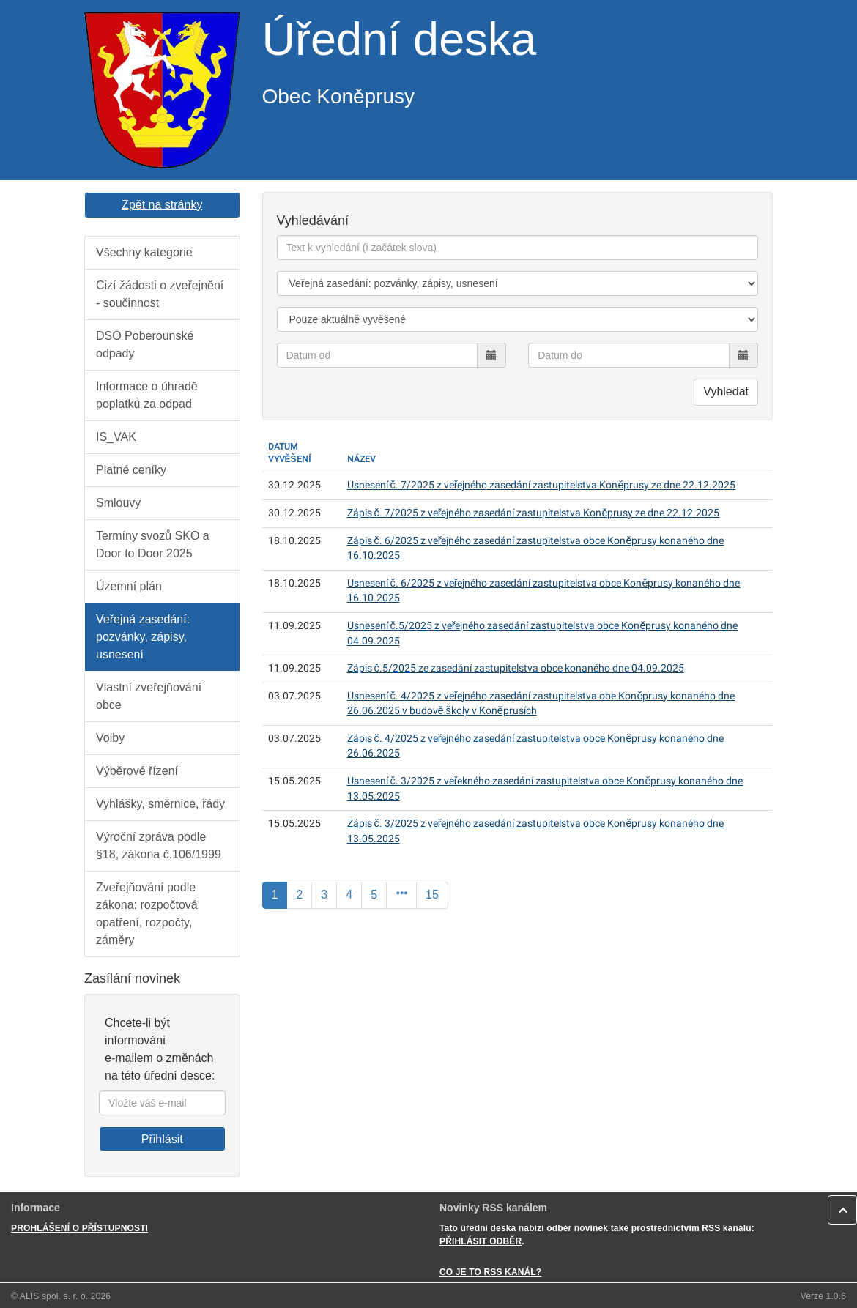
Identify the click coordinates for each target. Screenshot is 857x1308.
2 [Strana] (299, 894)
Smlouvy (118, 503)
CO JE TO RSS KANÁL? (490, 1272)
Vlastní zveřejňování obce (148, 696)
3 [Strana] (324, 894)
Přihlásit (162, 1139)
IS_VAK (116, 437)
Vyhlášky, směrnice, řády (160, 804)
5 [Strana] (374, 894)
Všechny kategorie (144, 252)
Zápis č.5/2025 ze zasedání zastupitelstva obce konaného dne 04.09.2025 (515, 668)
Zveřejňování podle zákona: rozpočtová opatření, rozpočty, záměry (147, 913)
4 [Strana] (349, 894)
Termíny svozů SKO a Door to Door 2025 (152, 544)
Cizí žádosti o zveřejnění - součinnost (159, 294)
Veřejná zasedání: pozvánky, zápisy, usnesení (143, 637)
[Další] (401, 895)
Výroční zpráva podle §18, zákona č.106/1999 (158, 845)
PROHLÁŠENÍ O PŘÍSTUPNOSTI (79, 1228)
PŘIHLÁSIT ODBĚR (480, 1241)
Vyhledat (726, 391)
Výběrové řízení (137, 771)
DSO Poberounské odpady (144, 345)
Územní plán (129, 586)
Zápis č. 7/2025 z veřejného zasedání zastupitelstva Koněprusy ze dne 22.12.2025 (533, 513)
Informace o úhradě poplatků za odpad (147, 395)
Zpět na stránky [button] (162, 204)
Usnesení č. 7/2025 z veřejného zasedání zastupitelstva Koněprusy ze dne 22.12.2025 (541, 485)
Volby (110, 738)
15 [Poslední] (432, 894)
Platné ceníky (131, 470)
